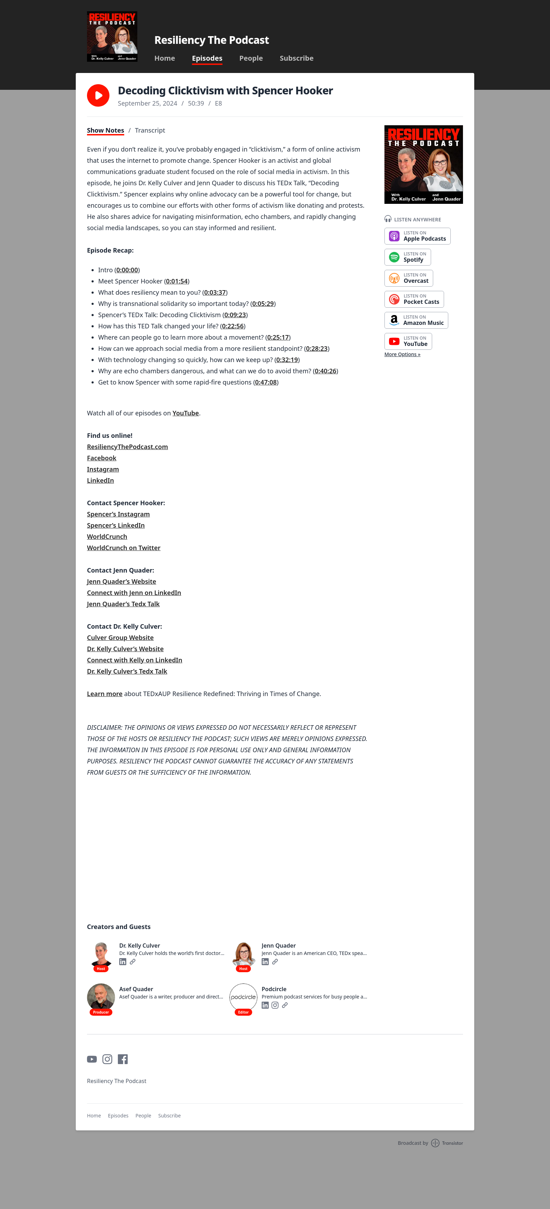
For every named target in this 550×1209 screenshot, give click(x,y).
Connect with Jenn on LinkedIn (134, 592)
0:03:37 (215, 292)
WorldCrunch (107, 536)
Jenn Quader (106, 581)
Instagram (103, 469)
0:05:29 (263, 303)
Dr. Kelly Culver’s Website (125, 648)
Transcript (150, 130)
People (251, 58)
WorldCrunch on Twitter (124, 547)
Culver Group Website (120, 637)
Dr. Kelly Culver (139, 945)
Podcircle (274, 989)
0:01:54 (176, 281)
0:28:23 (317, 348)
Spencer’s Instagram (118, 514)
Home (164, 58)
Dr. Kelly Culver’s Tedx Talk (127, 671)
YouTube (186, 413)
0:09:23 (235, 314)
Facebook (101, 458)
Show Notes (105, 130)
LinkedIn (100, 480)
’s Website (141, 581)
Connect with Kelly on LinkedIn (134, 660)
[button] (98, 95)
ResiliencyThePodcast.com (127, 446)
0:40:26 (325, 371)
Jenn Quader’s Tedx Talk (123, 604)
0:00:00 (127, 270)
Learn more (104, 693)
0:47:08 (265, 382)
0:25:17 (278, 337)
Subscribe (297, 58)
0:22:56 (232, 326)
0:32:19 (287, 359)
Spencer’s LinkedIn (116, 525)
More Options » (402, 354)
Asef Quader (136, 989)
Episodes (207, 58)
